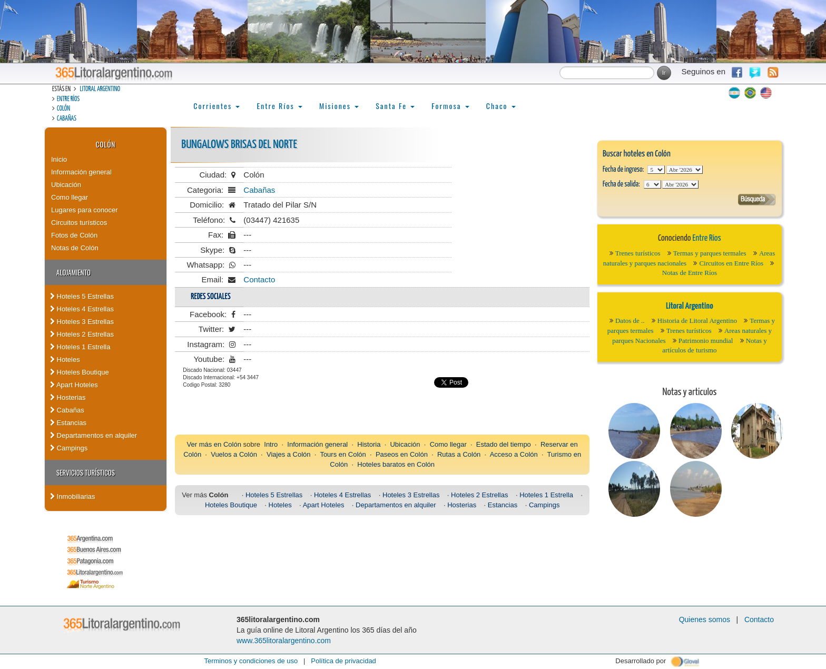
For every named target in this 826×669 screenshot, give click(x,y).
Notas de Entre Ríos (689, 273)
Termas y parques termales (709, 253)
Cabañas (66, 118)
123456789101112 (684, 169)
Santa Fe (395, 105)
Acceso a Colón (514, 454)
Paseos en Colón (402, 454)
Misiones (339, 105)
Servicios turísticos (85, 472)
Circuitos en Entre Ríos (731, 263)
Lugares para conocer (84, 210)
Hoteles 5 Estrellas (82, 296)
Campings (68, 448)
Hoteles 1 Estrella (80, 347)
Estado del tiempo (503, 444)
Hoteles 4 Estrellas (82, 309)
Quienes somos (704, 619)
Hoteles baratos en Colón (396, 464)
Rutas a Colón (458, 454)
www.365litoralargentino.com (284, 640)
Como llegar (69, 197)
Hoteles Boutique (79, 372)
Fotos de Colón (74, 235)
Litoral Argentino (100, 89)
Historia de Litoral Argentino (697, 320)
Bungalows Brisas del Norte (239, 145)
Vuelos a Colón (234, 454)
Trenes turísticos (638, 253)
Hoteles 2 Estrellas (82, 334)
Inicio (59, 159)
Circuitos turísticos (79, 223)
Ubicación (66, 185)
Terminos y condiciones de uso (251, 661)
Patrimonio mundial (705, 341)
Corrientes (216, 105)
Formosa (450, 105)
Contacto (259, 279)
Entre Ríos (68, 99)
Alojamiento (73, 272)
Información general (81, 172)
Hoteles (65, 359)
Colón (63, 108)
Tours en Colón (343, 454)
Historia (368, 444)
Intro (271, 444)
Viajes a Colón (289, 454)
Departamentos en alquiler (93, 435)
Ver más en (205, 444)
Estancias (68, 423)
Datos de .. (630, 320)
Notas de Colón (75, 248)
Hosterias (68, 397)
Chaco (501, 105)
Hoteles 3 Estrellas (82, 322)
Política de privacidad (343, 661)
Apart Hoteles (74, 385)
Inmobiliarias (72, 496)
